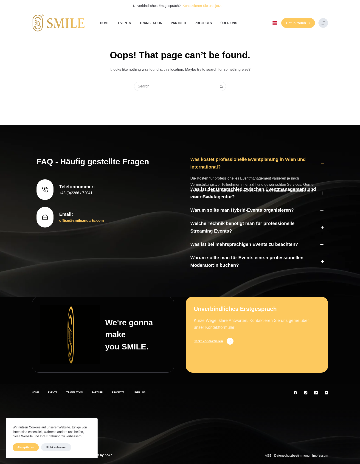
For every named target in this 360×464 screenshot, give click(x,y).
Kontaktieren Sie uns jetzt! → (205, 6)
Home (105, 23)
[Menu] (323, 23)
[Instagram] (305, 392)
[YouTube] (326, 392)
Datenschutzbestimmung (291, 455)
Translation (151, 23)
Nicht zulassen (56, 447)
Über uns (228, 23)
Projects (203, 23)
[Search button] (221, 86)
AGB (268, 455)
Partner (178, 23)
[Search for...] (175, 86)
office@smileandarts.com (81, 200)
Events (124, 23)
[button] (275, 23)
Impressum (320, 455)
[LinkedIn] (316, 392)
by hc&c (106, 455)
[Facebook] (295, 392)
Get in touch (298, 23)
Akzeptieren (25, 447)
